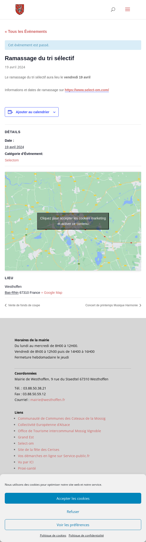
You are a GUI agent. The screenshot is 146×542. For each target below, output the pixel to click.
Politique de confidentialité (86, 535)
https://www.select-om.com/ (87, 90)
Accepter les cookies (73, 498)
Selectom (12, 160)
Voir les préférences (73, 524)
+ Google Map (51, 293)
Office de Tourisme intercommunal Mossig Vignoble (59, 431)
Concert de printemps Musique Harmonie (112, 305)
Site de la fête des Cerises (38, 449)
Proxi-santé (27, 468)
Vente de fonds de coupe (23, 305)
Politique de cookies (53, 535)
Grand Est (26, 437)
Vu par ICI (26, 462)
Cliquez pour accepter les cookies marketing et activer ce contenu (73, 221)
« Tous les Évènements (26, 31)
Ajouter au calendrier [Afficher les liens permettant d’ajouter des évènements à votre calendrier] (32, 112)
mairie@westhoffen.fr (47, 399)
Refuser (73, 511)
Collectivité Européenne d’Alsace (44, 424)
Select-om (26, 443)
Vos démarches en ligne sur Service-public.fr (54, 456)
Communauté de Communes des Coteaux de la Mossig (62, 418)
